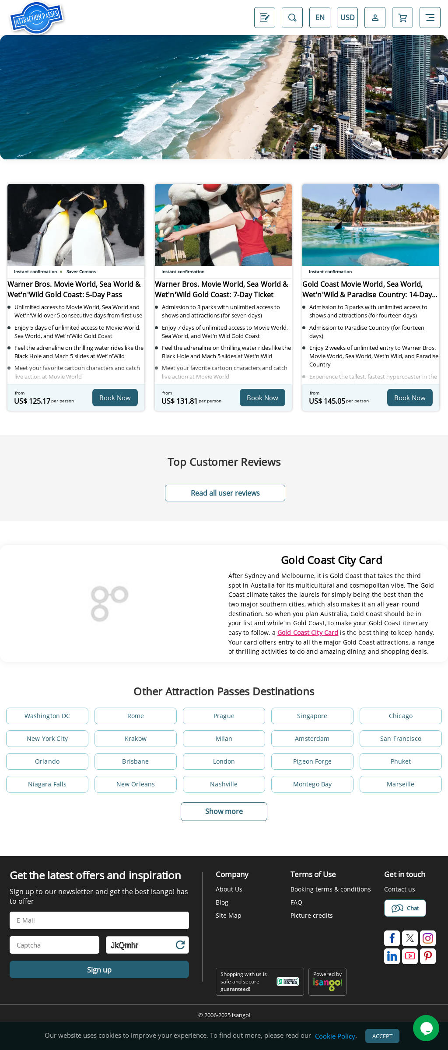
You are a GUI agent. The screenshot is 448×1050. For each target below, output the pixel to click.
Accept (382, 1037)
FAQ (296, 902)
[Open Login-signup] (374, 17)
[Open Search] (292, 17)
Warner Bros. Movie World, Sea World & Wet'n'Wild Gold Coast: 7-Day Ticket (218, 293)
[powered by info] (327, 989)
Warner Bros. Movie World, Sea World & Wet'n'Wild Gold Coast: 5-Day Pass (71, 293)
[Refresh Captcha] (180, 946)
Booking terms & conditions (330, 889)
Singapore (312, 716)
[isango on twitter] (410, 938)
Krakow (136, 738)
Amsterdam (312, 738)
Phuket (401, 761)
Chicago (401, 716)
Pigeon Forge (312, 761)
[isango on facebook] (392, 938)
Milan (224, 738)
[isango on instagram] (428, 938)
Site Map (229, 915)
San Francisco (400, 738)
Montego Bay (312, 784)
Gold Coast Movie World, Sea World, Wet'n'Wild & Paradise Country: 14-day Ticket (369, 293)
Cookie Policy (335, 1037)
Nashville (224, 784)
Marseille (400, 784)
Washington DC (47, 716)
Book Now (115, 397)
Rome (135, 716)
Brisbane (135, 761)
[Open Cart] (402, 17)
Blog (222, 902)
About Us (229, 889)
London (224, 761)
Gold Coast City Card (307, 632)
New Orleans (135, 784)
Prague (224, 716)
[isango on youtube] (410, 956)
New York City (47, 738)
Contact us (399, 889)
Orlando (47, 761)
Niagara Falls (47, 784)
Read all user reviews (225, 493)
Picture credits (311, 915)
